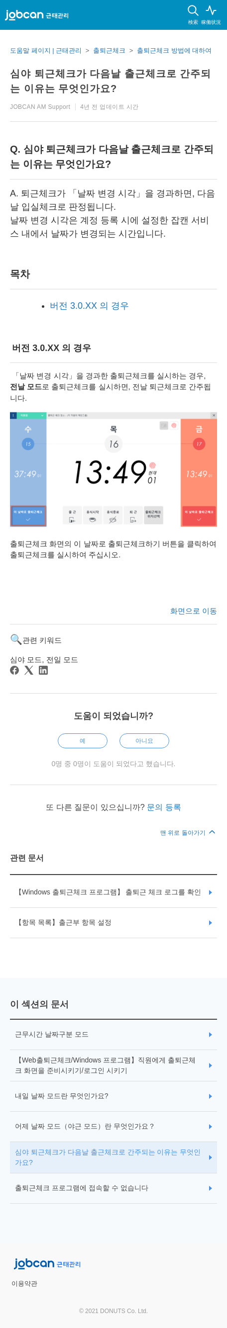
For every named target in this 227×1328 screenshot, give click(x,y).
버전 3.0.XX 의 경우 (89, 306)
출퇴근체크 (109, 50)
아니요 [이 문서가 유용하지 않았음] (144, 740)
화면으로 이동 (193, 611)
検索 (193, 22)
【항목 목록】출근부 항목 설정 (63, 922)
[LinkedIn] (43, 670)
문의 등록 (164, 807)
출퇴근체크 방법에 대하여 (174, 50)
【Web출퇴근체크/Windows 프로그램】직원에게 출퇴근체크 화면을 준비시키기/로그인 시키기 (105, 1065)
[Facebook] (14, 670)
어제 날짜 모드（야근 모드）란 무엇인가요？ (85, 1126)
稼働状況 (211, 22)
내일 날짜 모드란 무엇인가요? (61, 1096)
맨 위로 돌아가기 (188, 832)
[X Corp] (28, 670)
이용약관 (24, 1283)
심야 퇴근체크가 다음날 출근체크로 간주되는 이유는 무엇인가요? (108, 1157)
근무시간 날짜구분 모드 (52, 1034)
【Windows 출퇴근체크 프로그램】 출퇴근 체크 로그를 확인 (108, 892)
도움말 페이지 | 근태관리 (46, 50)
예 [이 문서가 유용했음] (83, 740)
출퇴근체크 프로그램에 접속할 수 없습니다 (81, 1188)
